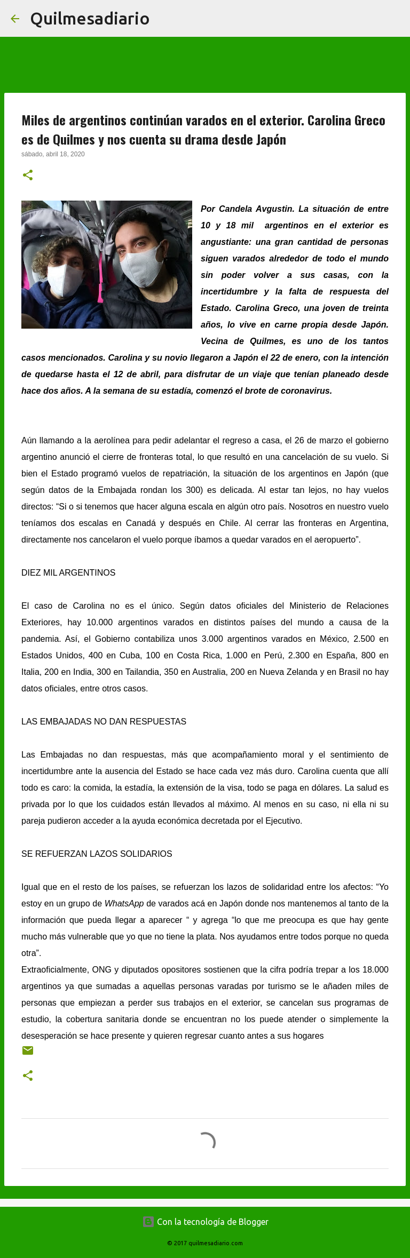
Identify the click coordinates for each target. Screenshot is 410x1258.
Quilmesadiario (90, 18)
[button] (27, 176)
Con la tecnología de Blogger (205, 1222)
